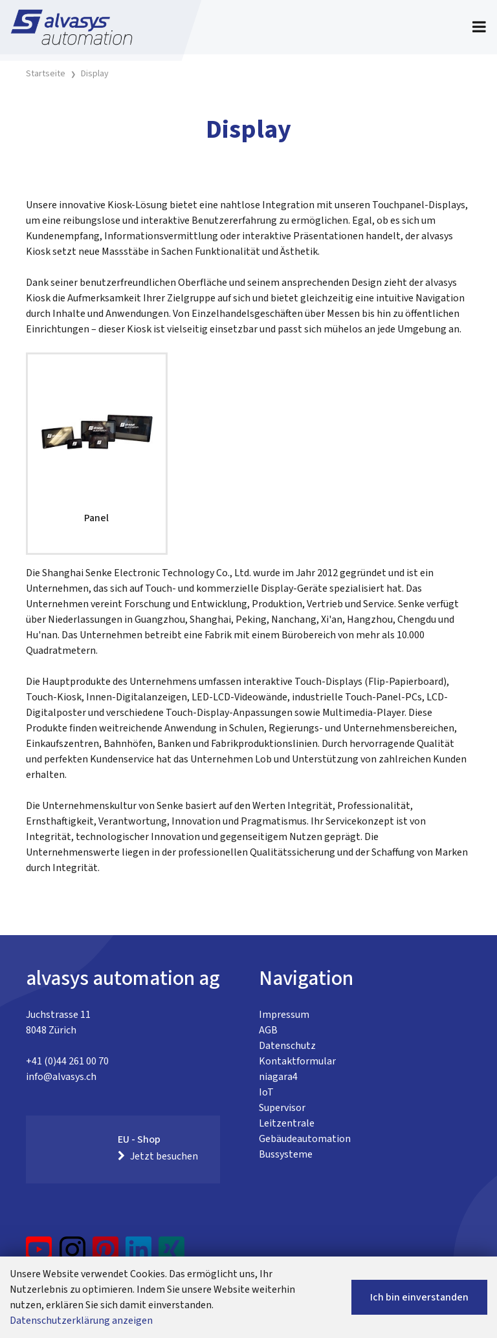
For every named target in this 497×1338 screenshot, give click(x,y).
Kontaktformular (297, 1061)
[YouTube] (39, 1254)
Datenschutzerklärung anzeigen (81, 1320)
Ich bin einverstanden (419, 1297)
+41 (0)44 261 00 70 (67, 1061)
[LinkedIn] (138, 1254)
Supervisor (282, 1108)
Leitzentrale (287, 1123)
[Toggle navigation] (479, 27)
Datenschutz (287, 1046)
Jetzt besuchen (158, 1156)
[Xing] (171, 1254)
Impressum (284, 1015)
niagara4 (278, 1077)
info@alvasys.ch (61, 1077)
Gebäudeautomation (305, 1139)
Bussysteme (286, 1154)
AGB (268, 1030)
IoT (266, 1092)
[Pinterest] (105, 1254)
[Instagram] (72, 1254)
